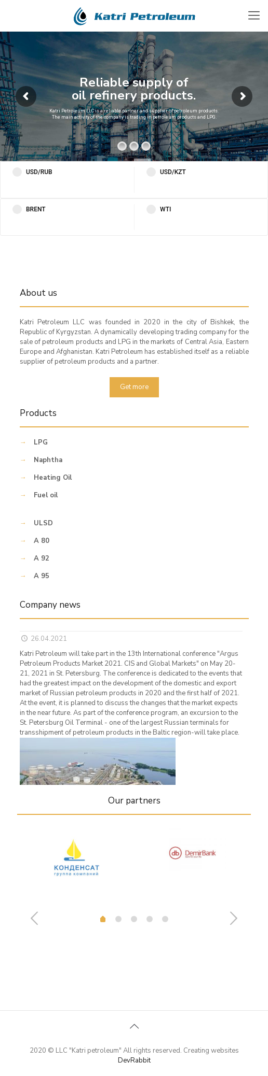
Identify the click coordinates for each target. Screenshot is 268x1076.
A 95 (41, 576)
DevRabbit (134, 1060)
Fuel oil (46, 495)
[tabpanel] (75, 865)
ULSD (43, 523)
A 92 (41, 558)
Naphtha (48, 460)
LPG (41, 442)
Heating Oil (53, 477)
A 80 (41, 541)
